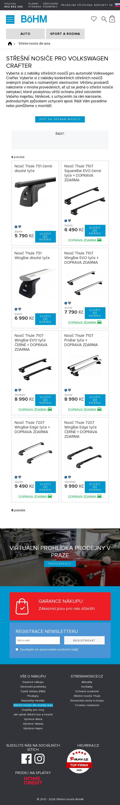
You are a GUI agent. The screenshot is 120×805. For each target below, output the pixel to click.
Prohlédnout (60, 563)
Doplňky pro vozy (33, 710)
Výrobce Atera (33, 719)
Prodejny (33, 696)
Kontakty (101, 5)
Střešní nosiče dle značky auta (33, 705)
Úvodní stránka (10, 43)
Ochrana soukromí (87, 691)
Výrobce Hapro (33, 728)
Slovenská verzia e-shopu (87, 700)
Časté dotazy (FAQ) (33, 691)
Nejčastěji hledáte (33, 700)
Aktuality (87, 682)
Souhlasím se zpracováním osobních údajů (47, 649)
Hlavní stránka (34, 5)
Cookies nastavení (87, 705)
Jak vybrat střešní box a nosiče (33, 714)
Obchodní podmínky (50, 5)
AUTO (25, 34)
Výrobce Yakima (33, 723)
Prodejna (68, 5)
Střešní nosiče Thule (87, 696)
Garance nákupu (33, 682)
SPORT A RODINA (65, 34)
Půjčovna (84, 5)
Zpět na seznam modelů (60, 119)
